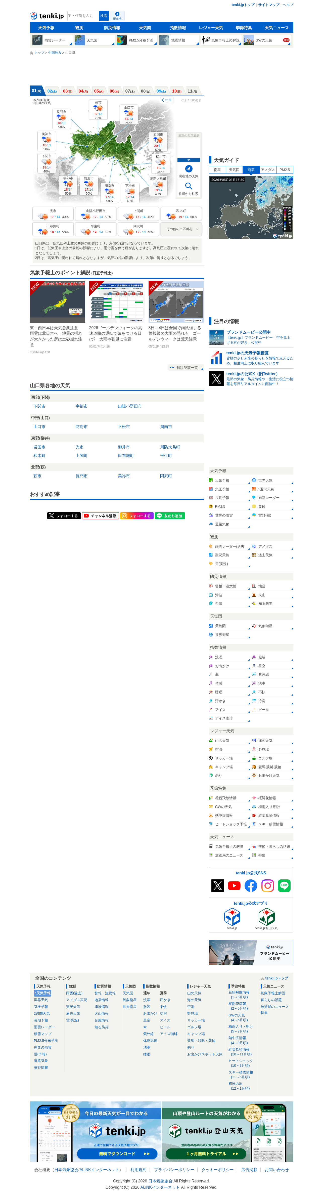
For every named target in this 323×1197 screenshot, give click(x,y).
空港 (190, 1007)
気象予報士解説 (273, 993)
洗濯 (146, 1000)
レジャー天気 (211, 28)
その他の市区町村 (179, 229)
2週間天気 (42, 1013)
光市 (80, 447)
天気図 (145, 28)
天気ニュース (277, 28)
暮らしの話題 (271, 1000)
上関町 (82, 455)
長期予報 (41, 1020)
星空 (146, 1020)
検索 (103, 16)
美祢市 (47, 141)
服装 (146, 1007)
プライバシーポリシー (174, 1170)
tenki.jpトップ (243, 5)
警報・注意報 (105, 993)
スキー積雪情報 (242, 1075)
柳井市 (161, 164)
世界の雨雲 (43, 1047)
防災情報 (112, 28)
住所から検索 (188, 194)
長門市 (61, 119)
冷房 (163, 1013)
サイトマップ (268, 5)
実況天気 (73, 1007)
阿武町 (166, 476)
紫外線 (148, 1034)
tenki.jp (47, 17)
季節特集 (244, 28)
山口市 (129, 115)
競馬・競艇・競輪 (201, 1041)
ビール (165, 1027)
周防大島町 (158, 186)
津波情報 (102, 1007)
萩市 (98, 110)
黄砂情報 (41, 1067)
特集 (264, 1013)
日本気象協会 (66, 1170)
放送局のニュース (275, 1007)
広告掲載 (249, 1170)
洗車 (146, 1047)
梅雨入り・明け (242, 1029)
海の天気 (194, 1000)
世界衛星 (130, 1007)
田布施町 (126, 455)
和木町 (39, 455)
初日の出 (242, 1086)
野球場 (192, 1013)
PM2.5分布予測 (46, 1041)
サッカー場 (196, 1020)
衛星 (217, 170)
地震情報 (102, 1000)
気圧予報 (41, 1007)
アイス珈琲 (168, 1034)
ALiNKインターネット (99, 1170)
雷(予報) (40, 1054)
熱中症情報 (242, 1040)
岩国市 (158, 142)
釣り (190, 1047)
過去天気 (73, 1013)
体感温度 (150, 1041)
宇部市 (68, 185)
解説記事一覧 (187, 368)
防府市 (89, 185)
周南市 (109, 193)
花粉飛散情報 (242, 995)
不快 (163, 1007)
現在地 (117, 18)
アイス (165, 1020)
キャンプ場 (196, 1034)
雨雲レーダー (44, 1027)
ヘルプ (288, 5)
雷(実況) (72, 1020)
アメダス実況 (76, 1000)
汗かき (165, 1000)
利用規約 (138, 1170)
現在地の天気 (188, 176)
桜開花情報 (242, 1006)
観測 (79, 28)
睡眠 (146, 1054)
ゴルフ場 (194, 1027)
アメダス (268, 170)
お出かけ (150, 1013)
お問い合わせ (277, 1170)
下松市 (130, 193)
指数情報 (178, 28)
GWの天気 (242, 1017)
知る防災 (102, 1027)
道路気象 (41, 1061)
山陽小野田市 (130, 406)
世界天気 (41, 1000)
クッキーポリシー (218, 1170)
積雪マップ (43, 1034)
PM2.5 (285, 170)
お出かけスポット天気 (204, 1054)
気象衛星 (130, 1000)
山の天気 (194, 993)
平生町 (166, 455)
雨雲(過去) (74, 993)
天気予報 (46, 28)
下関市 (47, 163)
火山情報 (102, 1013)
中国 (168, 100)
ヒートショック (242, 1063)
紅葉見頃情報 (242, 1052)
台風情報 (102, 1020)
